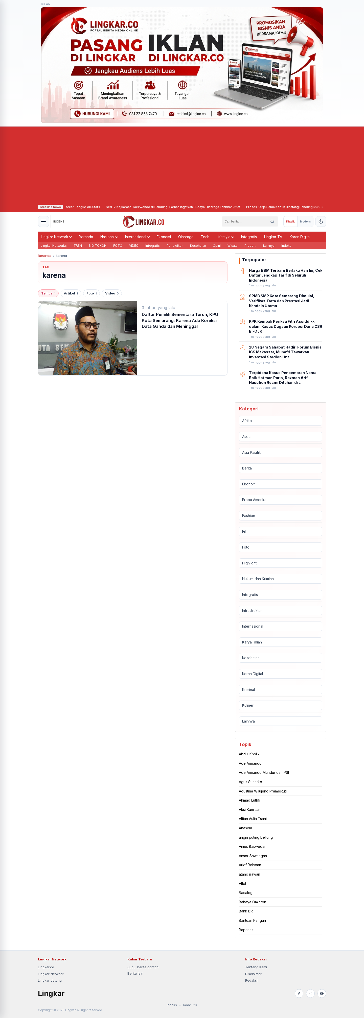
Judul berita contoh (142, 967)
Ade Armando (250, 763)
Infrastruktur (252, 610)
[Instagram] (310, 993)
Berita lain (135, 973)
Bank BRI (246, 911)
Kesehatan (198, 245)
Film (245, 531)
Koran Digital (300, 237)
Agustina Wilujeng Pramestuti (263, 791)
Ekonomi (164, 237)
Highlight (249, 563)
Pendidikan (175, 245)
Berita (247, 468)
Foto (91, 293)
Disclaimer (253, 974)
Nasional (109, 237)
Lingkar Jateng (50, 980)
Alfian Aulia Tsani (253, 818)
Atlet (242, 883)
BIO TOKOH (97, 245)
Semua (48, 293)
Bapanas (246, 930)
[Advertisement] (182, 164)
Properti (250, 245)
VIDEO (134, 245)
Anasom (245, 828)
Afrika (247, 420)
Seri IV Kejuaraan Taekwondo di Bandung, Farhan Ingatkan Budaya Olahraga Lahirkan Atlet (182, 207)
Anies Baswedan (252, 846)
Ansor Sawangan (253, 856)
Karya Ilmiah (252, 642)
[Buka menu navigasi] (43, 221)
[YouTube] (321, 993)
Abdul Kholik (249, 754)
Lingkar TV (273, 237)
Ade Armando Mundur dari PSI (264, 772)
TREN (78, 245)
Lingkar (51, 993)
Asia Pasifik (251, 452)
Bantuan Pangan (252, 920)
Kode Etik (190, 1005)
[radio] (290, 221)
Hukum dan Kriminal (258, 579)
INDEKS (59, 221)
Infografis (249, 237)
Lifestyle (225, 237)
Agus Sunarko (250, 782)
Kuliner (248, 705)
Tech (205, 237)
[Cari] (272, 221)
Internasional (137, 237)
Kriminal (248, 689)
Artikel (71, 293)
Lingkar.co (46, 967)
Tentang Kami (256, 967)
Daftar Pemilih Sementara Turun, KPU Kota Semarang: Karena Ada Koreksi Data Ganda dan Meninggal (180, 320)
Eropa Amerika (254, 500)
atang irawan (249, 874)
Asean (247, 436)
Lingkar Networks (54, 245)
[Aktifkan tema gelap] (320, 221)
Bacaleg (246, 892)
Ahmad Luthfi (249, 800)
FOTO (117, 245)
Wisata (233, 245)
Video (112, 293)
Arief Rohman (250, 865)
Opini (217, 245)
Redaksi (251, 980)
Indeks (286, 245)
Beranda (86, 237)
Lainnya (269, 245)
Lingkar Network (56, 237)
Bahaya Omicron (252, 902)
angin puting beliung (256, 837)
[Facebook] (299, 993)
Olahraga (185, 237)
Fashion (248, 515)
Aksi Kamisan (249, 809)
